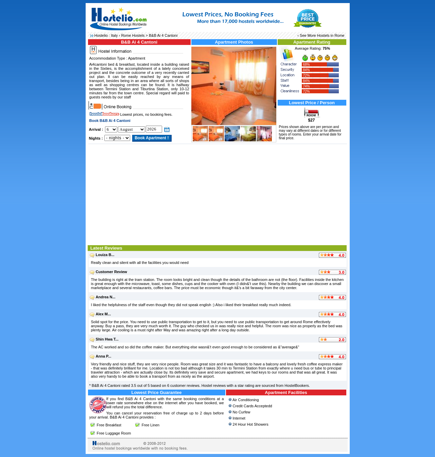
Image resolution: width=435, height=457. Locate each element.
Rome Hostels (132, 35)
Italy (114, 35)
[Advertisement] (217, 193)
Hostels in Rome (331, 35)
